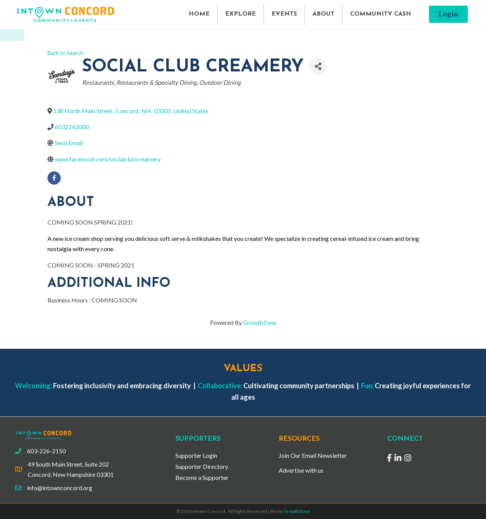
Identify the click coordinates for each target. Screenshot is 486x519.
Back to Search (65, 53)
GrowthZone (259, 322)
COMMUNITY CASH (380, 14)
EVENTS (284, 14)
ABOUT (323, 14)
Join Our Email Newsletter (313, 455)
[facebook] (54, 178)
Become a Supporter (202, 477)
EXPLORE (240, 14)
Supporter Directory (201, 466)
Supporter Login (196, 455)
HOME (199, 14)
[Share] (318, 66)
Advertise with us (301, 470)
